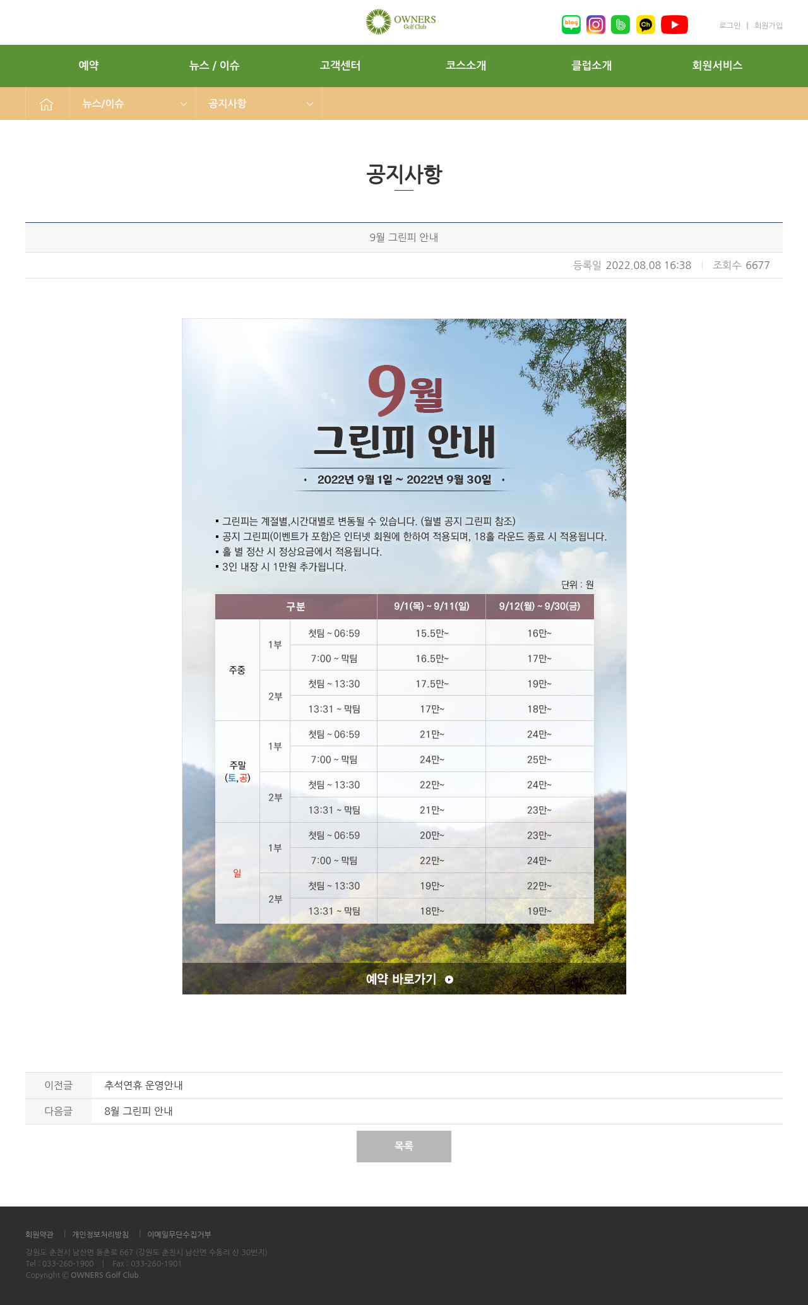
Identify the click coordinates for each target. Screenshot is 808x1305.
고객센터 (340, 66)
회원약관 (39, 1235)
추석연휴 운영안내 (143, 1085)
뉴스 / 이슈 (214, 66)
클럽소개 (591, 66)
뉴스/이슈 (103, 104)
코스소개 (466, 66)
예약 (89, 66)
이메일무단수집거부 (179, 1235)
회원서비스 (717, 66)
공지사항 (228, 104)
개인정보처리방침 (100, 1235)
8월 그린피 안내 (138, 1111)
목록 (404, 1146)
